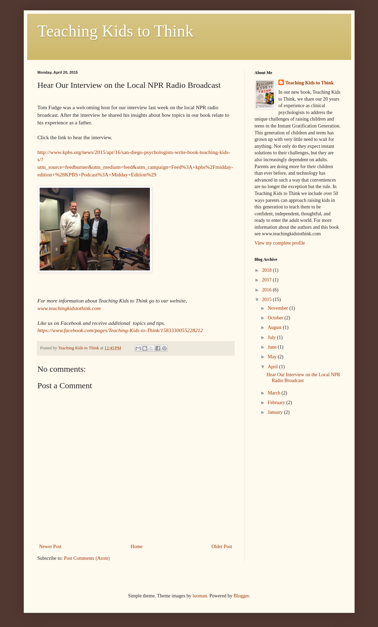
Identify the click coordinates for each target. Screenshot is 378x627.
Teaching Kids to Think (116, 31)
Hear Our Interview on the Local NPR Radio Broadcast (303, 377)
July (272, 337)
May (273, 356)
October (276, 317)
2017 (267, 279)
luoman (200, 595)
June (273, 347)
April (273, 366)
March (275, 392)
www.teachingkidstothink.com (69, 308)
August (275, 327)
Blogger (241, 595)
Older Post (222, 546)
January (276, 412)
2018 (267, 270)
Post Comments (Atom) (87, 558)
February (277, 402)
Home (136, 546)
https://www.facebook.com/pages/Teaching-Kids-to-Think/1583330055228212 (120, 330)
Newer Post (50, 546)
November (278, 308)
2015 (267, 299)
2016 (267, 289)
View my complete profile (280, 243)
